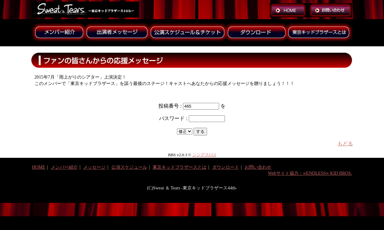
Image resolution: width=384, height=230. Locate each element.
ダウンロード (225, 167)
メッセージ (94, 167)
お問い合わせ (257, 167)
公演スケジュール (129, 167)
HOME (38, 167)
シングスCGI (204, 155)
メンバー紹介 (64, 167)
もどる (345, 143)
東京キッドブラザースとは (179, 167)
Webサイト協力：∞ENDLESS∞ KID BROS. (310, 173)
